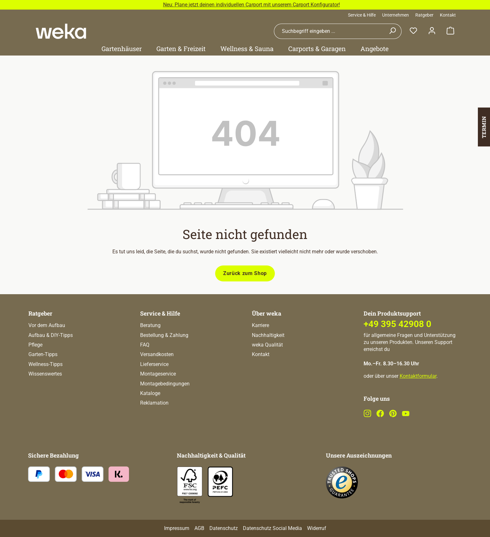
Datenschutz (223, 528)
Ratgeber (424, 15)
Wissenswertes (45, 374)
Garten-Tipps (42, 354)
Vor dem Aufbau (46, 325)
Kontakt (448, 15)
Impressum (176, 528)
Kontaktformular (418, 376)
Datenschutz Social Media (272, 528)
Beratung (150, 325)
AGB (199, 528)
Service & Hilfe (362, 15)
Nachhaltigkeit (268, 335)
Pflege (35, 345)
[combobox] (329, 31)
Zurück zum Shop (245, 273)
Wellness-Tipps (45, 364)
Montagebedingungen (165, 384)
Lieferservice (154, 364)
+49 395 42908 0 (397, 324)
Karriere (260, 325)
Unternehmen (395, 15)
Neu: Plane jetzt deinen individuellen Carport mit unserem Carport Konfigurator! (251, 5)
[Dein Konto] (432, 31)
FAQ (144, 345)
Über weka (266, 313)
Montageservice (158, 374)
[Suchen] (392, 31)
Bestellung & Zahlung (164, 335)
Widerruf (316, 528)
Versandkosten (157, 354)
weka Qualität (267, 345)
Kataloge (150, 393)
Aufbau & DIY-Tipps (50, 335)
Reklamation (154, 403)
